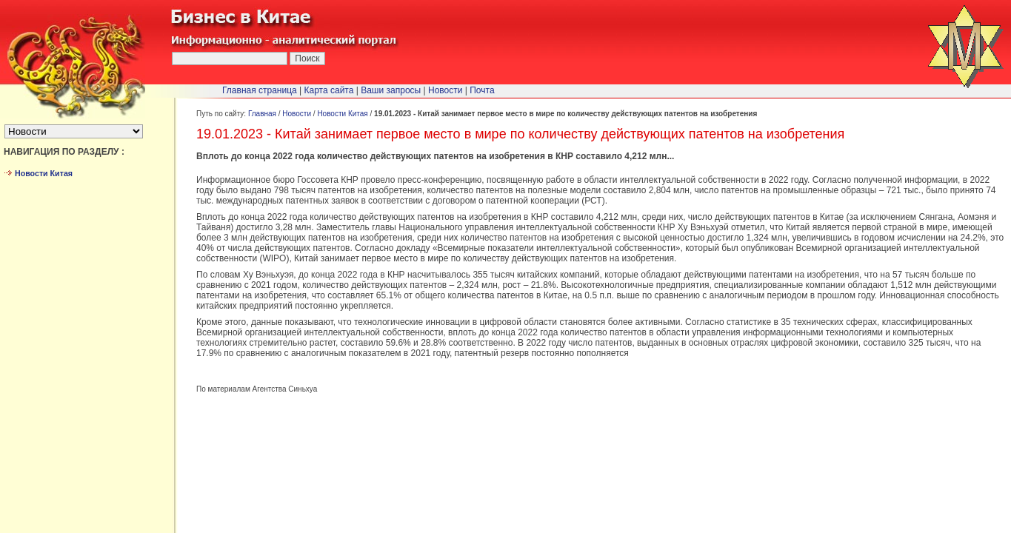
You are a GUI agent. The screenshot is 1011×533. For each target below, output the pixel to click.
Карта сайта (329, 90)
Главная (262, 114)
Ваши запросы (391, 90)
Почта (482, 90)
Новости (296, 114)
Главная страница (259, 90)
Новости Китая (342, 114)
